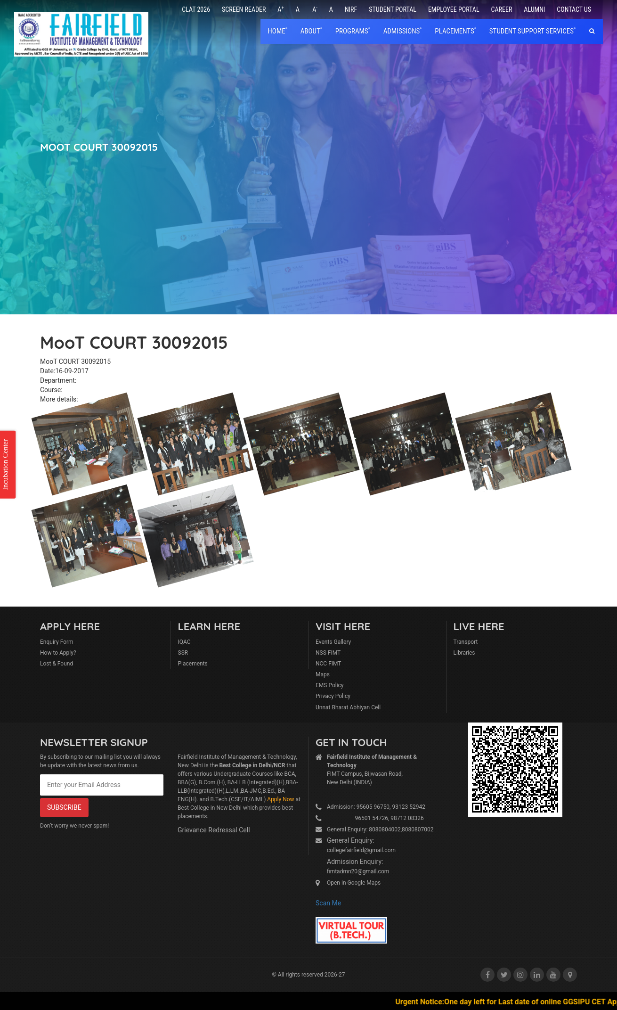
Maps (323, 674)
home (276, 31)
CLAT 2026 (196, 9)
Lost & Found (56, 663)
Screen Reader (244, 9)
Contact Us (574, 9)
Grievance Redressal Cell (214, 830)
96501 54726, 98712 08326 (375, 818)
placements (454, 31)
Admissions (401, 31)
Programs (351, 31)
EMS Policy (330, 685)
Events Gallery (333, 642)
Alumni (534, 9)
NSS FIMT (328, 652)
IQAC (184, 642)
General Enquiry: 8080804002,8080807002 (380, 829)
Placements (193, 663)
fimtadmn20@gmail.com (358, 871)
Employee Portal (453, 9)
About (310, 31)
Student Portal (392, 9)
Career (501, 9)
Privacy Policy (333, 696)
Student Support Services (531, 31)
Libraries (464, 652)
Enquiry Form (56, 642)
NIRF (351, 9)
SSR (183, 652)
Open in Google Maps (354, 882)
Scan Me (328, 903)
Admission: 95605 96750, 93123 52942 (376, 807)
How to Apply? (58, 652)
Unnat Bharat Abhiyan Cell (348, 707)
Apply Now (280, 799)
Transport (466, 642)
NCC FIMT (328, 663)
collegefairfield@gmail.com (361, 850)
